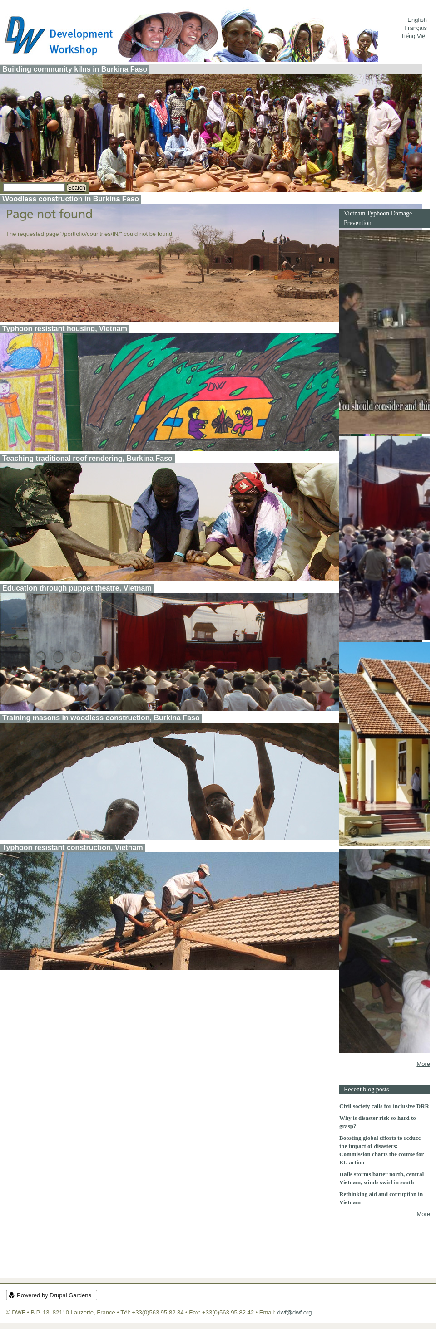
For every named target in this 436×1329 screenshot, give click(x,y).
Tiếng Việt (414, 36)
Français (415, 27)
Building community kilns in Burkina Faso (74, 69)
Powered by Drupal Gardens (54, 1295)
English (417, 19)
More (423, 1063)
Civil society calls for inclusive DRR (384, 1106)
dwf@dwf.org (294, 1312)
